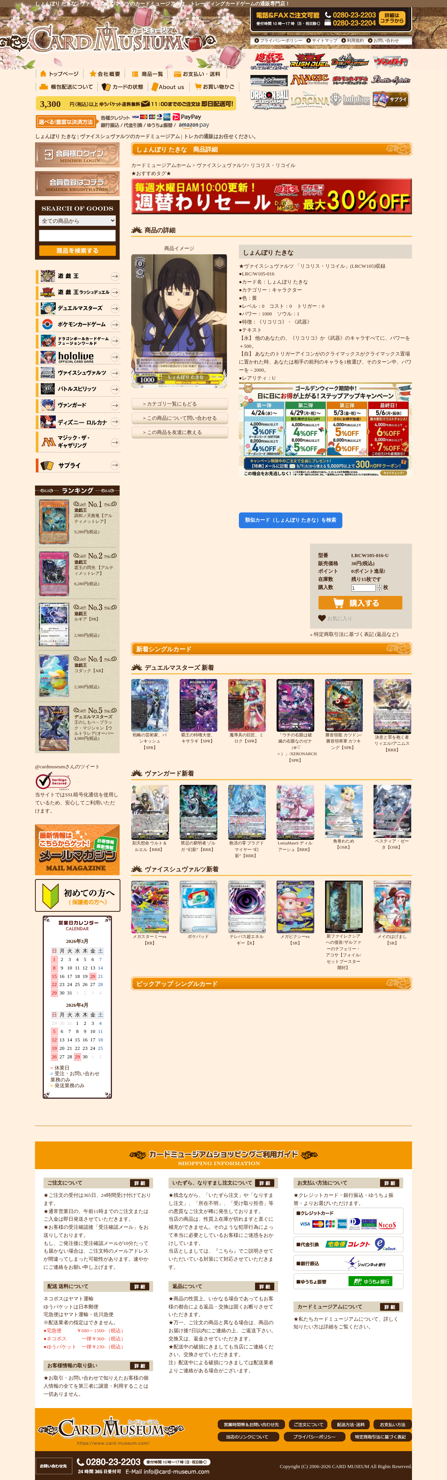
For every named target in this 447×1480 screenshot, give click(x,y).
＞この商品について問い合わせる (179, 418)
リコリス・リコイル (272, 165)
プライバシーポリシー (281, 40)
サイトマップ (324, 40)
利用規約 (355, 40)
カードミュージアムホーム (161, 165)
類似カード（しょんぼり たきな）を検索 (290, 520)
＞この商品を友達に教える (172, 432)
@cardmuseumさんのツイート (67, 766)
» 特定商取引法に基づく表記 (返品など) (354, 634)
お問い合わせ (386, 40)
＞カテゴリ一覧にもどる (169, 404)
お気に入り (335, 618)
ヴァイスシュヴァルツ (222, 165)
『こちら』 (226, 1251)
